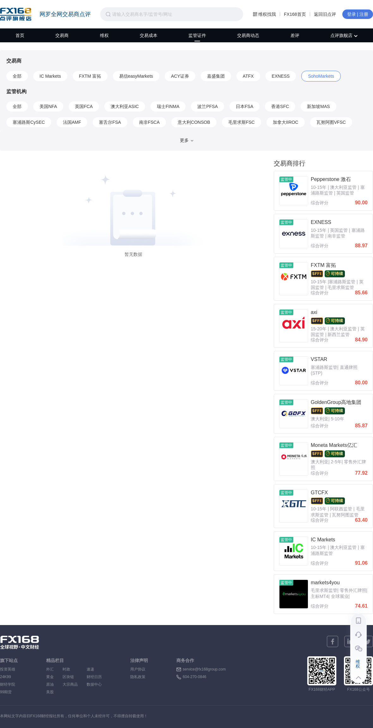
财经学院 (7, 684)
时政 (70, 669)
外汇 (50, 669)
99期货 (6, 692)
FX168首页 (295, 14)
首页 (19, 35)
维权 (104, 35)
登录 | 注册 (357, 14)
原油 (50, 684)
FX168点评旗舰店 (15, 14)
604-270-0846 (194, 677)
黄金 (50, 677)
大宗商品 (70, 684)
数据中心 (94, 684)
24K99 (5, 677)
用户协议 (137, 669)
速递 (94, 669)
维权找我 (264, 14)
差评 (294, 35)
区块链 (70, 677)
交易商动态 (248, 35)
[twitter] (367, 641)
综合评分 (319, 203)
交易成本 (148, 35)
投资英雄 (7, 669)
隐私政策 (137, 677)
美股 (50, 692)
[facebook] (332, 641)
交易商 (62, 35)
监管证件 (197, 35)
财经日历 (94, 677)
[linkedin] (350, 641)
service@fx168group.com (204, 669)
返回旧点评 (325, 14)
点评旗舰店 (344, 35)
